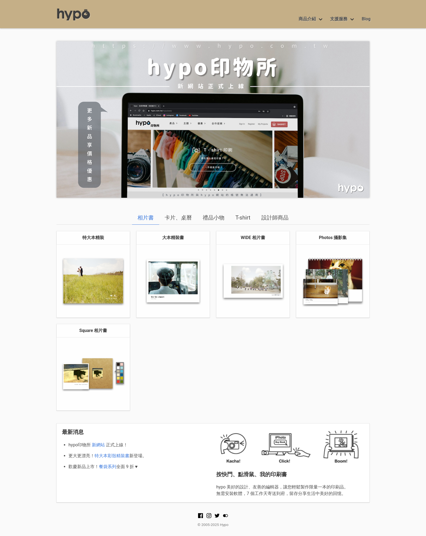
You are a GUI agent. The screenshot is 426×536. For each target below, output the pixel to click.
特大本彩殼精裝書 (112, 455)
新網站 (98, 444)
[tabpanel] (213, 119)
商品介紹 (307, 18)
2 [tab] (217, 188)
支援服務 (338, 18)
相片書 (145, 217)
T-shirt (242, 217)
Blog (366, 18)
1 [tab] (209, 188)
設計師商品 (275, 217)
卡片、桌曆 (178, 217)
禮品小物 (213, 217)
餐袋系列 (107, 466)
